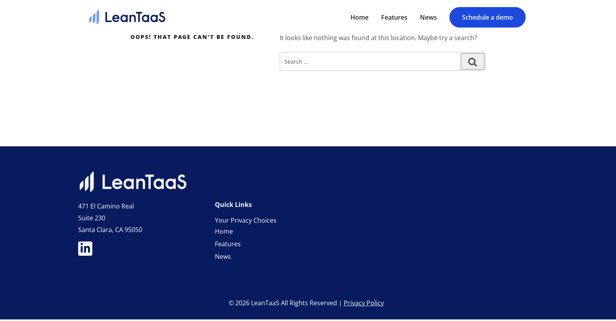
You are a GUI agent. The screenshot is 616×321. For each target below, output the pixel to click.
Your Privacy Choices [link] (246, 222)
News (223, 258)
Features (228, 245)
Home (224, 233)
